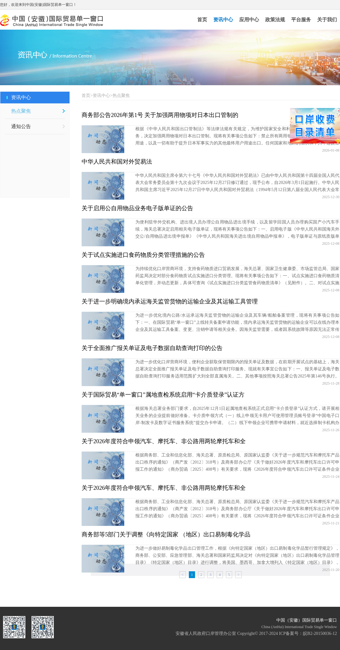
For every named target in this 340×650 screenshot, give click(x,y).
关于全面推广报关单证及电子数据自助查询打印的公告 (152, 348)
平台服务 (301, 19)
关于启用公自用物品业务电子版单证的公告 (137, 208)
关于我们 (327, 19)
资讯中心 (223, 19)
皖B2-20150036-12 (320, 633)
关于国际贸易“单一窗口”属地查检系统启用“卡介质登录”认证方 (163, 394)
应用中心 (249, 19)
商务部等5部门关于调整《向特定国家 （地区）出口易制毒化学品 (166, 534)
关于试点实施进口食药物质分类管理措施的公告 (143, 255)
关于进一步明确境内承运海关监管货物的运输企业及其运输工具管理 (170, 301)
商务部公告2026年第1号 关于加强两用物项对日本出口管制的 (160, 115)
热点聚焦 (21, 111)
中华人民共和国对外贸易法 (117, 161)
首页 (202, 19)
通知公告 (21, 126)
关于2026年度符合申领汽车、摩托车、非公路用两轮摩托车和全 (164, 441)
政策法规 (275, 19)
